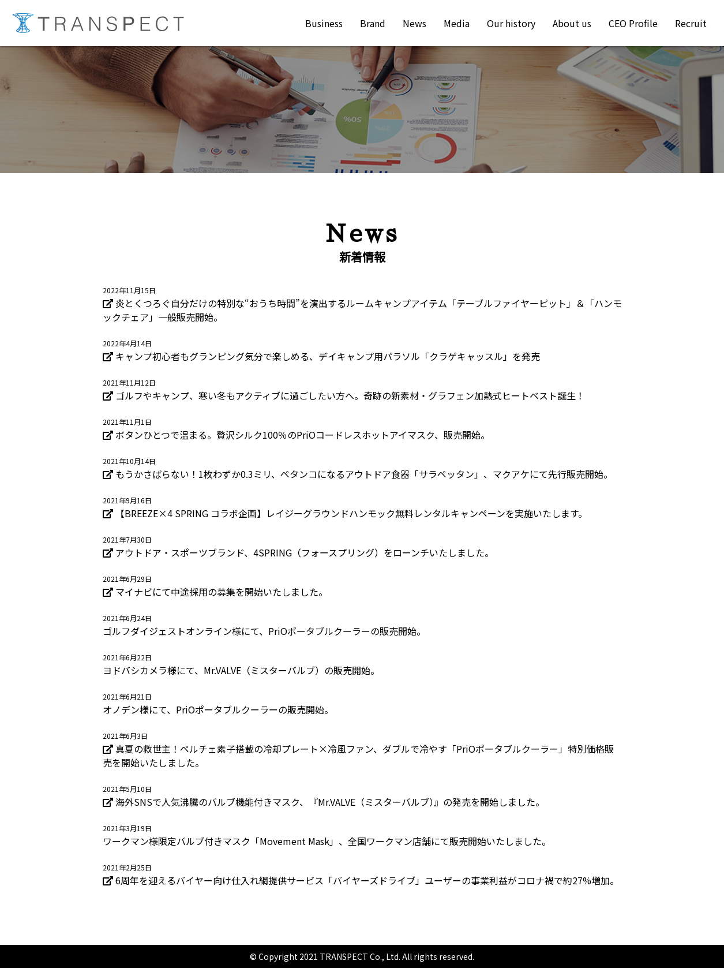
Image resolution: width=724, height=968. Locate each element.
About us (572, 23)
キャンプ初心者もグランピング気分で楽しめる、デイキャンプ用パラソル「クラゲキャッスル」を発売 (327, 356)
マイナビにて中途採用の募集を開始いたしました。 (221, 592)
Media (457, 23)
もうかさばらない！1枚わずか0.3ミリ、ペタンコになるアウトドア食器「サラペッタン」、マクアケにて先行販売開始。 (364, 474)
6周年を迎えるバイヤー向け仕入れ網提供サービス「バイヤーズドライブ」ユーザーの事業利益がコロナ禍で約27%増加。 (367, 880)
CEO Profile (633, 23)
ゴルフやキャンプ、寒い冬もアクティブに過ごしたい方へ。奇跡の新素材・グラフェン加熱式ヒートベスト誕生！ (350, 395)
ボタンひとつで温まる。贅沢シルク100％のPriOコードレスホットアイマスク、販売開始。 (302, 435)
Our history (511, 23)
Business (324, 23)
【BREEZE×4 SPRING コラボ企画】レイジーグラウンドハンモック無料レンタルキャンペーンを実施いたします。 (351, 513)
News (414, 23)
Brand (372, 23)
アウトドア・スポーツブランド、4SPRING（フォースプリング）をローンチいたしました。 (304, 552)
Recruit (691, 23)
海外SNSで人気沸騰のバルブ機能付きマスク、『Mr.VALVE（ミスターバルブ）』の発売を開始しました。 (330, 802)
